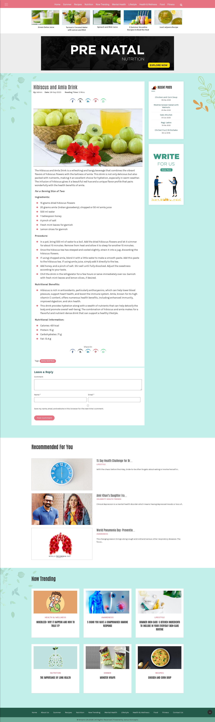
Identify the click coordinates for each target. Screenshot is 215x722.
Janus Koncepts (131, 719)
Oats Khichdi (166, 114)
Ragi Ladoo (166, 122)
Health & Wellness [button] (148, 4)
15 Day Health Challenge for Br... (114, 460)
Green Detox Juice (46, 27)
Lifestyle (101, 464)
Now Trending (94, 712)
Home (57, 4)
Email (91, 394)
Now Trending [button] (102, 4)
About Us (45, 712)
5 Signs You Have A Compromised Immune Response (107, 624)
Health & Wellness (55, 617)
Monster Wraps (107, 677)
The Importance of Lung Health (55, 677)
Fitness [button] (171, 4)
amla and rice (47, 360)
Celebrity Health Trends (109, 499)
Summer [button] (67, 4)
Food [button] (162, 4)
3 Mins (74, 92)
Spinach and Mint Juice (107, 27)
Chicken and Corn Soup (166, 97)
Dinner (107, 672)
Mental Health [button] (119, 4)
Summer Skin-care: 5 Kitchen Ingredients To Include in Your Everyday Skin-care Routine (159, 626)
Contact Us (178, 712)
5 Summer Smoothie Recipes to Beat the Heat (138, 28)
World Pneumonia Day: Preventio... (116, 530)
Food (156, 712)
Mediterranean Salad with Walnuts (166, 105)
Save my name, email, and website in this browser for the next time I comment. (69, 408)
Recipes (159, 672)
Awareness (102, 533)
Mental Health (110, 712)
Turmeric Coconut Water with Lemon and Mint (77, 28)
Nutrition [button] (89, 4)
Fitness (165, 712)
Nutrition (55, 672)
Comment (38, 376)
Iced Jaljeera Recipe (168, 27)
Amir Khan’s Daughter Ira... (112, 495)
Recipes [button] (78, 4)
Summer (57, 712)
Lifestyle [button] (132, 4)
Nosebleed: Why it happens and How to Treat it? (55, 624)
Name (37, 394)
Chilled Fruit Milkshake (166, 130)
